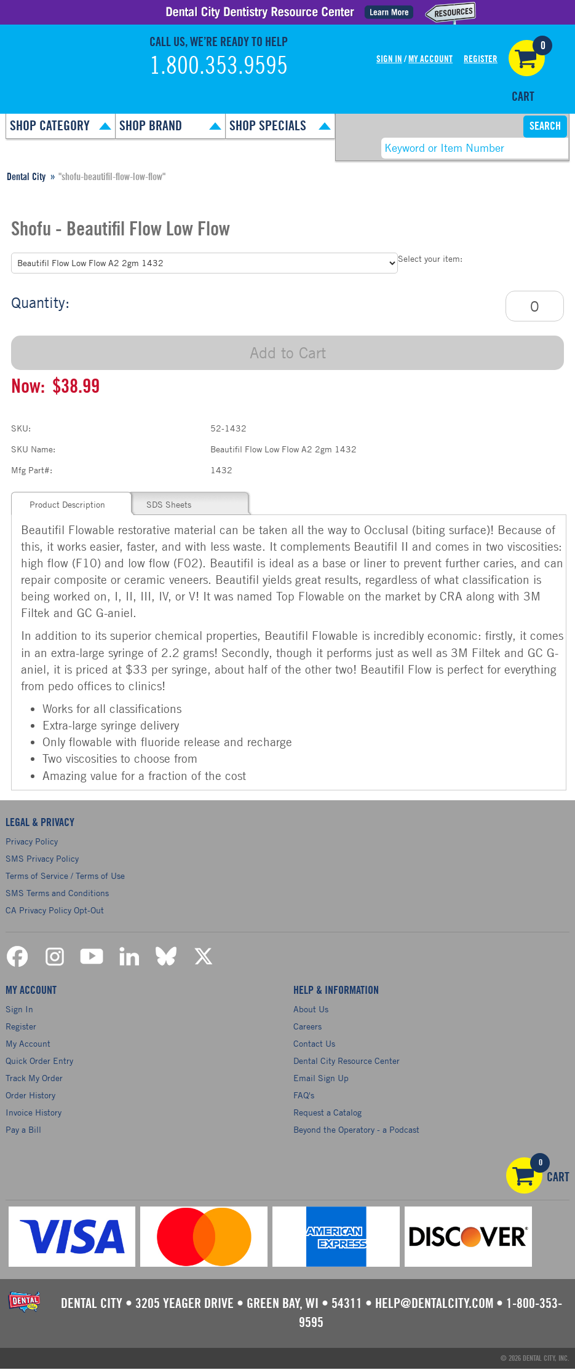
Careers (307, 1027)
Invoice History (33, 1113)
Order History (30, 1096)
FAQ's (303, 1096)
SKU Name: (33, 449)
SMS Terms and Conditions (57, 893)
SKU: (21, 428)
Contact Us (314, 1044)
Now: (28, 386)
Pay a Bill (23, 1130)
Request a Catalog (327, 1113)
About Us (310, 1010)
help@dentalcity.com (434, 1304)
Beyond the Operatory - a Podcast (356, 1130)
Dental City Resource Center (346, 1062)
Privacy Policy (32, 841)
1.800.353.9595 (218, 66)
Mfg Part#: (31, 470)
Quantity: (40, 302)
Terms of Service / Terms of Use (65, 875)
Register (481, 59)
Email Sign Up (321, 1079)
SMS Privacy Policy (42, 858)
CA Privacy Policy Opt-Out (55, 910)
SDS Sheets (168, 504)
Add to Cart (288, 352)
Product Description (67, 504)
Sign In (389, 59)
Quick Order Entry (39, 1062)
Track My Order (34, 1079)
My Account (430, 59)
